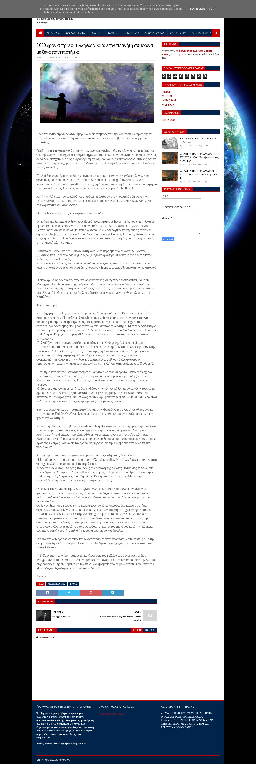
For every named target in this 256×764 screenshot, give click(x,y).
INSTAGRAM (169, 100)
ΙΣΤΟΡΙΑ (73, 584)
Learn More (197, 8)
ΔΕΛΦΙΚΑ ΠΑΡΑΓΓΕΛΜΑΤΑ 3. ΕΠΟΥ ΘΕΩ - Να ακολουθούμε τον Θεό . (198, 174)
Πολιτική (96, 32)
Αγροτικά (53, 32)
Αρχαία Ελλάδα (155, 32)
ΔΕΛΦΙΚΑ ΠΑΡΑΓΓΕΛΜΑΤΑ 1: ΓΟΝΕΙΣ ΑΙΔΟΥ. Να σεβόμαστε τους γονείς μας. (199, 157)
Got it (213, 8)
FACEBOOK (168, 104)
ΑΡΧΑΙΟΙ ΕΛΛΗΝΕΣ (56, 584)
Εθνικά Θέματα (74, 32)
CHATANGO (168, 120)
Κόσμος (113, 32)
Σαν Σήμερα (178, 32)
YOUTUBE (167, 96)
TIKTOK (166, 91)
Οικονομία (132, 32)
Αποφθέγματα (201, 32)
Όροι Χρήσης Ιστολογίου (111, 713)
